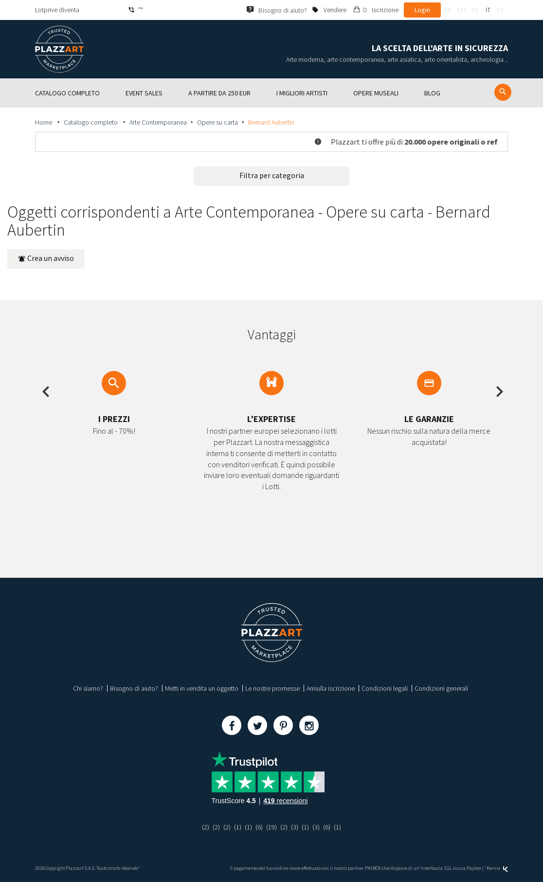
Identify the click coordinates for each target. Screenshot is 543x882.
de (475, 9)
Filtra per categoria (271, 175)
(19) (271, 827)
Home (44, 122)
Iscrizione (385, 9)
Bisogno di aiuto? (134, 688)
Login (422, 9)
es (500, 9)
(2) (205, 827)
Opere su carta (217, 122)
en (461, 9)
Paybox (474, 868)
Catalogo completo (91, 122)
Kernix (497, 868)
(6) (259, 827)
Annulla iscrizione (331, 688)
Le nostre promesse (272, 688)
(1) (237, 827)
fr (447, 9)
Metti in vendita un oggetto (201, 688)
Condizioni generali (441, 688)
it (488, 9)
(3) (294, 827)
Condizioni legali (385, 688)
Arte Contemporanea (158, 122)
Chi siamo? (88, 688)
